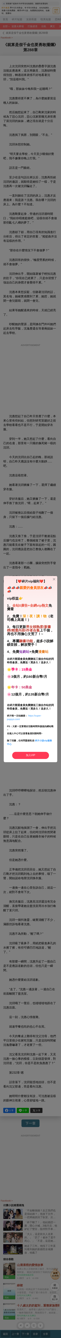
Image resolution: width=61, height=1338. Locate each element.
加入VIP (30, 755)
